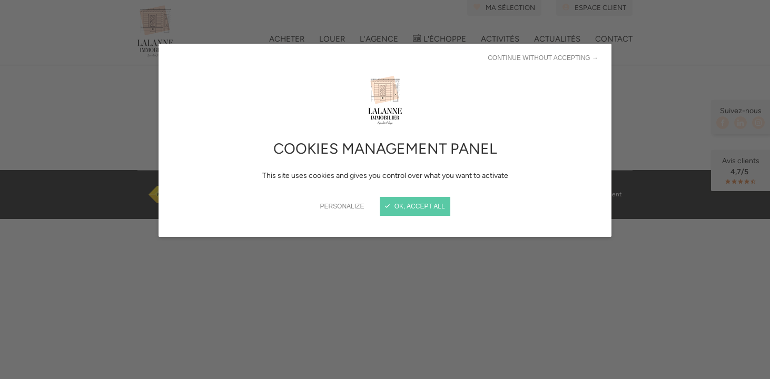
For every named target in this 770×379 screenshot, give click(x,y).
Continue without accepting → (543, 58)
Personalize (342, 206)
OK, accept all (415, 206)
